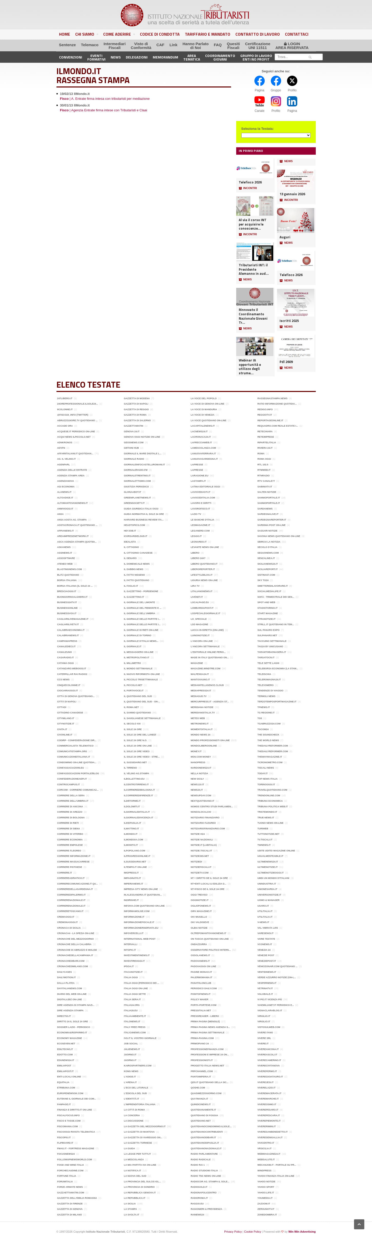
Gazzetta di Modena (137, 398)
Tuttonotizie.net (268, 834)
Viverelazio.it (266, 1087)
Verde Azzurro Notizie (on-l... (276, 977)
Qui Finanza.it (199, 1098)
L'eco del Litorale (136, 1087)
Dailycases (64, 972)
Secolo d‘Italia (267, 547)
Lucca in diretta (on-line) (207, 630)
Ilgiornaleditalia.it (137, 812)
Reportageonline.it (270, 420)
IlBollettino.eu (134, 779)
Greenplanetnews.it (137, 497)
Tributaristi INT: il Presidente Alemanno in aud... (254, 269)
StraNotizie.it (266, 619)
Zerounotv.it (265, 1209)
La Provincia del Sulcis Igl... (142, 1181)
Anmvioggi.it (65, 508)
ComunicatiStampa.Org (72, 751)
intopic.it (130, 950)
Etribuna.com (66, 1087)
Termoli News (266, 696)
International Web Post (140, 939)
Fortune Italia (66, 1176)
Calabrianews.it (68, 635)
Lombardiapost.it (202, 608)
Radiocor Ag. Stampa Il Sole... (210, 1181)
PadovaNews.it (200, 961)
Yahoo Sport (265, 1187)
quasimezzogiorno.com (206, 1093)
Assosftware (66, 558)
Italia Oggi (131, 977)
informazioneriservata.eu (141, 928)
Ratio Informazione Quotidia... (277, 403)
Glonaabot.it (132, 492)
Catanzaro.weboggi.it (71, 668)
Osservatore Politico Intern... (211, 950)
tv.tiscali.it (265, 839)
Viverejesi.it (265, 1082)
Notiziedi (196, 861)
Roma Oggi (264, 459)
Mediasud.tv (199, 696)
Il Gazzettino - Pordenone (141, 591)
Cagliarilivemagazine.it (73, 619)
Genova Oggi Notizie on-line (142, 437)
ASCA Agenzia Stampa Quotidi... (77, 542)
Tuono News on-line (270, 823)
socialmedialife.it (269, 591)
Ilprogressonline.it (137, 856)
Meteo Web (198, 718)
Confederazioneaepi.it (72, 779)
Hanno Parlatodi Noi (196, 46)
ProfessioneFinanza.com (207, 1049)
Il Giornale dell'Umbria (139, 613)
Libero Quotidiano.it (204, 564)
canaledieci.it (66, 646)
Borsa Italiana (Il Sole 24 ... (75, 586)
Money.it (196, 751)
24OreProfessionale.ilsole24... (77, 403)
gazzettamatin (133, 426)
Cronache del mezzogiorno (75, 939)
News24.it (197, 790)
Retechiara (265, 431)
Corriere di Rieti (68, 823)
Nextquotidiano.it (202, 801)
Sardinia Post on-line (271, 525)
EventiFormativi (96, 57)
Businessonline (67, 608)
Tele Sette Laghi (268, 663)
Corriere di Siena (68, 828)
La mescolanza (134, 1159)
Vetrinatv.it (265, 988)
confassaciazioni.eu (70, 768)
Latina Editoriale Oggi (205, 486)
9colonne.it (65, 409)
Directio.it (64, 1016)
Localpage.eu (200, 602)
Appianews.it (65, 530)
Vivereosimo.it (266, 1104)
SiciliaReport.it (267, 569)
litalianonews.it (202, 591)
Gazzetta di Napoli (136, 403)
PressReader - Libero (205, 1016)
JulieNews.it (132, 1049)
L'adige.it (130, 1076)
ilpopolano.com (134, 850)
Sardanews (265, 508)
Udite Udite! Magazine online (276, 850)
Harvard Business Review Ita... (144, 519)
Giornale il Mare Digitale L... (142, 453)
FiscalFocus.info (68, 1115)
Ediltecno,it (65, 1049)
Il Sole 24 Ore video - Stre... (142, 756)
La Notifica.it (132, 1170)
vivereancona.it (268, 1049)
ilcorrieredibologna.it (139, 790)
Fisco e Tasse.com (69, 1121)
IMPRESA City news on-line (141, 889)
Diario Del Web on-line (72, 994)
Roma (261, 453)
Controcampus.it (68, 784)
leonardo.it (199, 542)
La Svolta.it (131, 1214)
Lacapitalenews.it (203, 426)
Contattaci (296, 34)
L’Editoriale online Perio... (208, 652)
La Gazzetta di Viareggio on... (143, 1137)
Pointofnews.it (201, 994)
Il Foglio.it (131, 586)
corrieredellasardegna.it (75, 889)
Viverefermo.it (267, 1071)
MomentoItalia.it (202, 729)
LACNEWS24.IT (199, 431)
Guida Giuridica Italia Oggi (141, 508)
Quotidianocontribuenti (207, 1132)
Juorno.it (130, 1054)
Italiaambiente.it (135, 1016)
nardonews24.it (201, 768)
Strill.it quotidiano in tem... (275, 624)
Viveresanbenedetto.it (272, 1132)
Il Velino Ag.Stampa (136, 773)
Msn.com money (201, 756)
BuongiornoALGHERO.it (72, 597)
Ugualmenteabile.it (270, 856)
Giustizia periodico (136, 486)
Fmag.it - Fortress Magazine (75, 1148)
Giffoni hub (131, 448)
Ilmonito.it (131, 845)
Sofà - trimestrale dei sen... (275, 597)
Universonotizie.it (269, 895)
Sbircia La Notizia (268, 542)
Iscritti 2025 (289, 321)
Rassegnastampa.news (272, 398)
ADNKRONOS (64, 442)
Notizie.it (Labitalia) (204, 845)
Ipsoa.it (129, 966)
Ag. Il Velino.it (66, 459)
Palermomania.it (201, 977)
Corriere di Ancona (70, 806)
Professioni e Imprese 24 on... (210, 1054)
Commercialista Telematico (75, 745)
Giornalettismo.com (137, 481)
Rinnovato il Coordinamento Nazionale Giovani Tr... (253, 316)
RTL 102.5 (262, 464)
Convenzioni (70, 57)
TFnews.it (263, 707)
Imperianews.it (133, 883)
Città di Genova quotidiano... (76, 696)
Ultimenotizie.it (267, 867)
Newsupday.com (201, 795)
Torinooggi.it (266, 784)
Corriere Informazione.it (74, 856)
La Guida (129, 1148)
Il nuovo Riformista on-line (142, 674)
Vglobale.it (265, 994)
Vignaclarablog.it (269, 1010)
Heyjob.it (130, 530)
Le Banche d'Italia (202, 519)
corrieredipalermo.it (71, 895)
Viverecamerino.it (269, 1060)
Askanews (64, 547)
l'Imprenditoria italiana (140, 1104)
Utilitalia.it (265, 911)
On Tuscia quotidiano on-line (210, 939)
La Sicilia (130, 1203)
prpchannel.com (202, 1071)
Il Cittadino (131, 547)
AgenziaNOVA (65, 481)
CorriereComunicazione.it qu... (77, 883)
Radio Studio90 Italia (204, 1170)
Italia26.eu (131, 1010)
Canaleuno (64, 652)
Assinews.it (64, 553)
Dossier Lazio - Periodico (73, 1027)
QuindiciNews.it (201, 1104)
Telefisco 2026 (250, 182)
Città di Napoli (67, 701)
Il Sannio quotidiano (137, 712)
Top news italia (267, 779)
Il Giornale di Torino (137, 635)
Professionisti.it (202, 1060)
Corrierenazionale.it (71, 900)
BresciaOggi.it (67, 591)
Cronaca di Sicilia (69, 928)
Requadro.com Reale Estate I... (277, 426)
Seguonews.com (268, 553)
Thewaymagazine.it (269, 756)
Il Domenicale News (137, 564)
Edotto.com (65, 1054)
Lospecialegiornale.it (206, 613)
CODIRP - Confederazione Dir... (77, 740)
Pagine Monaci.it (201, 972)
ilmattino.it (131, 828)
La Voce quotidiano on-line (208, 420)
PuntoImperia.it (201, 1076)
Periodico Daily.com (204, 988)
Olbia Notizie (199, 928)
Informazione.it (134, 917)
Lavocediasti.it (201, 492)
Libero (195, 553)
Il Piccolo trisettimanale (141, 679)
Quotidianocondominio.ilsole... (211, 1126)
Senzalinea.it (266, 558)
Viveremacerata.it (269, 1093)
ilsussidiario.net (135, 861)
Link (173, 45)
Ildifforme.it (132, 801)
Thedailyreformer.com (272, 745)
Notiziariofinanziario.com (208, 828)
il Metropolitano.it (136, 657)
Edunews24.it (65, 1060)
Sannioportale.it (268, 497)
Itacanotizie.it (133, 972)
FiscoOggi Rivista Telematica (76, 1132)
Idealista (130, 542)
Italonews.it (132, 1021)
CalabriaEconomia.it (71, 630)
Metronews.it (200, 723)
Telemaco (89, 45)
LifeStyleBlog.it (202, 575)
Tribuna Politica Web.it (272, 806)
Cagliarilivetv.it (68, 624)
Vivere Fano (265, 1032)
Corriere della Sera (71, 795)
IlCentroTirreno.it (136, 784)
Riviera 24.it (265, 448)
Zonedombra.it (267, 1214)
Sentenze (67, 45)
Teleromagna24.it (269, 679)
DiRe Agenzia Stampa (70, 1010)
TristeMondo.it (267, 812)
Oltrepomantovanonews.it (208, 933)
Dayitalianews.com (69, 988)
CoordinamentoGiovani (220, 57)
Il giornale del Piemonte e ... (142, 608)
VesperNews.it (266, 983)
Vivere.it (263, 1043)
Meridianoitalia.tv (203, 712)
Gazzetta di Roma (135, 415)
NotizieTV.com (200, 872)
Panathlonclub (201, 983)
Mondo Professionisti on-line (210, 740)
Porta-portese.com (203, 1005)
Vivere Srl (264, 1038)
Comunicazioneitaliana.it (73, 756)
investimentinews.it (137, 955)
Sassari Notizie (267, 530)
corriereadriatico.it (71, 878)
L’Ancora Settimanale (205, 646)
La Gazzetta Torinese (138, 1143)
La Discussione (134, 1121)
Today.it (262, 773)
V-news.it (263, 922)
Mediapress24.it (201, 690)
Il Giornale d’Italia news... (141, 641)
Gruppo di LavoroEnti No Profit (256, 57)
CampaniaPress (67, 641)
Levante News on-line (205, 547)
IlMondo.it (131, 834)
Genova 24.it (132, 431)
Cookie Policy (252, 1231)
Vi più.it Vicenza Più (269, 999)
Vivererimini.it (266, 1126)
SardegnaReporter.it (271, 519)
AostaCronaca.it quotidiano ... (77, 525)
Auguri (285, 237)
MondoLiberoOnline (204, 745)
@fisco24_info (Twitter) (72, 415)
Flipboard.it (65, 1143)
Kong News (131, 1071)
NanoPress (198, 762)
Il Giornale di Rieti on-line (141, 630)
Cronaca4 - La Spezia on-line (75, 933)
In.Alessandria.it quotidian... (143, 895)
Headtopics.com (134, 525)
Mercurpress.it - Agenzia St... (210, 701)
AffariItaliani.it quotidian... (75, 453)
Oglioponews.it (201, 906)
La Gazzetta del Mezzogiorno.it (145, 1126)
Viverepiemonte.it (269, 1121)
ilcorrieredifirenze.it (138, 795)
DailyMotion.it (66, 977)
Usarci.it (263, 906)
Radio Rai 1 (198, 1165)
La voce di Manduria (204, 409)
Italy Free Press (135, 1027)
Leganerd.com (200, 530)
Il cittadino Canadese (138, 553)
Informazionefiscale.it (139, 922)
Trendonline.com (268, 795)
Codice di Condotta (160, 34)
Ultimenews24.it (267, 861)
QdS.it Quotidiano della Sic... (209, 1082)
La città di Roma (134, 1109)
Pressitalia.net (201, 1010)
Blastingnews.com (69, 569)
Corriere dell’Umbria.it (73, 801)
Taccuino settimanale (272, 641)
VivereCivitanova (268, 1065)
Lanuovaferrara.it (203, 453)
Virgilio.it (263, 1016)
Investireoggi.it (134, 961)
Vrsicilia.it (264, 1148)
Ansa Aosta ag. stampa (72, 519)
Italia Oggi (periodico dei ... (141, 983)
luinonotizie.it (200, 635)
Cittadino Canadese (70, 712)
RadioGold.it (199, 1187)
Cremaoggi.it (65, 917)
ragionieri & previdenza (206, 1209)
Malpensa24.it (200, 674)
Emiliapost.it (65, 1071)
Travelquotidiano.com (272, 790)
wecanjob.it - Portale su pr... (276, 1165)
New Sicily (197, 779)
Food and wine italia (70, 1165)
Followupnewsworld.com (74, 1159)
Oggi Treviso (199, 895)
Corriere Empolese (70, 845)
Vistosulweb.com (268, 1027)
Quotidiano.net (201, 1121)
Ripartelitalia (266, 442)
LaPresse (197, 464)
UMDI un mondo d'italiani (273, 878)
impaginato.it (132, 878)
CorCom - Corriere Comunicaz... (78, 790)
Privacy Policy (233, 1231)
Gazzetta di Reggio (136, 409)
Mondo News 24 (201, 734)
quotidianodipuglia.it (205, 1143)
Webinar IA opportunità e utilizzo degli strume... (250, 366)
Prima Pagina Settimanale (208, 1032)
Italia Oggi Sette (135, 994)
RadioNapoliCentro (204, 1192)
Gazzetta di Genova (70, 1209)
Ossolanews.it (200, 955)
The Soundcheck (268, 734)
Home (64, 34)
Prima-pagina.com (202, 1038)
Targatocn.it (266, 657)
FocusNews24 (66, 1154)
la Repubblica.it (135, 1198)
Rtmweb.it (264, 470)
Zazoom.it (263, 1203)
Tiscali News (265, 768)
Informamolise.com (137, 911)
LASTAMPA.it (198, 481)
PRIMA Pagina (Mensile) (205, 1021)
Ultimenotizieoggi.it (270, 872)
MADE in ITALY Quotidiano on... (210, 657)
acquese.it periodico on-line (76, 431)
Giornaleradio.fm (136, 470)
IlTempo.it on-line (135, 867)
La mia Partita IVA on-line (140, 1165)
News (116, 57)
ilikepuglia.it (132, 823)
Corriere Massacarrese (73, 861)
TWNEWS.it (264, 845)
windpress (264, 1170)
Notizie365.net (200, 856)
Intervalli (130, 944)
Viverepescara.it (268, 1115)
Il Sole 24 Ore (133, 729)
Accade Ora (65, 426)
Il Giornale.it (132, 646)
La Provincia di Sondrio (139, 1187)
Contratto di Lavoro (257, 34)
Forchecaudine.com (70, 1170)
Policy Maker (199, 999)
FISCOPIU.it (64, 1137)
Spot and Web (266, 602)
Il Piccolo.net (133, 685)
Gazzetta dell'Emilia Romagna (77, 1198)
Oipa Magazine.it (201, 911)
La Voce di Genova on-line (207, 403)
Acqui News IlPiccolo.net (74, 437)
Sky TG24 (263, 580)
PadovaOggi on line (203, 966)
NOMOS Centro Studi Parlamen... (212, 806)
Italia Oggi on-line (136, 988)
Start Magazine (267, 613)
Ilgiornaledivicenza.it (139, 817)
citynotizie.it (65, 723)
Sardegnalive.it (268, 514)
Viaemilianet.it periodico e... (275, 1005)
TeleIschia (264, 674)
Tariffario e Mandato (207, 34)
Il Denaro (130, 558)
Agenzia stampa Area (71, 475)
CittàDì (61, 707)
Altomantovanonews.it (72, 503)
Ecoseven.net (66, 1043)
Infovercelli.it (134, 933)
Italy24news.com (135, 1032)
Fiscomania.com (67, 1126)
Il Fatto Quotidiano (136, 580)
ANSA (60, 514)
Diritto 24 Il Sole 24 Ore (72, 1021)
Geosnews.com (134, 442)
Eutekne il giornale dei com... (76, 1098)
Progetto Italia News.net (207, 1065)
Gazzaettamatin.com (70, 1192)
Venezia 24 (264, 950)
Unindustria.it (266, 883)
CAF (160, 45)
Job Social (131, 1043)
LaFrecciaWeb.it (201, 442)
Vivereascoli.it (267, 1054)
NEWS (245, 279)
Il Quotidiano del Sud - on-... (142, 701)
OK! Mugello (199, 917)
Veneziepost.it (266, 961)
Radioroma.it (199, 1198)
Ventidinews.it (266, 972)
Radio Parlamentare (204, 1154)
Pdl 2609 (286, 362)
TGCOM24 (263, 729)
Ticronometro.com (270, 762)
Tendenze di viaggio (270, 690)
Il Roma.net (131, 707)
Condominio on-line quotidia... (77, 762)
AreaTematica (191, 57)
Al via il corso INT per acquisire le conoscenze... (252, 224)
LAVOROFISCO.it (200, 508)
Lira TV (195, 586)
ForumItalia (65, 1181)
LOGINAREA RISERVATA (292, 46)
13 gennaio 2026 (292, 194)
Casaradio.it (65, 657)
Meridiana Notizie (202, 707)
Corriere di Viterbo (70, 834)
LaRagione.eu (199, 475)
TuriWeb (262, 828)
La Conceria (132, 1115)
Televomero (265, 685)
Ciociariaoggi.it (67, 690)
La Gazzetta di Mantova (139, 1132)
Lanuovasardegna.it (204, 459)
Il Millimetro (132, 663)
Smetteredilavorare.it (272, 586)
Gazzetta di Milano (69, 1214)
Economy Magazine (69, 1038)
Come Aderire (119, 35)
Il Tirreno (130, 768)
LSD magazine (199, 624)
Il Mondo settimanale (138, 668)
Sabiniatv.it (264, 486)
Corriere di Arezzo (69, 812)
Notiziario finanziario (205, 817)
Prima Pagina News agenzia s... (210, 1027)
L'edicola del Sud (135, 1093)
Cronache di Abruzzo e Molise (77, 950)
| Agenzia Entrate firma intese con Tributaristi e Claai (103, 110)
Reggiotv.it (264, 415)
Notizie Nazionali (202, 839)
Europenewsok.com (70, 1093)
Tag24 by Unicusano (270, 646)
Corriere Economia (70, 839)
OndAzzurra (199, 944)
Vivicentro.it (265, 1143)
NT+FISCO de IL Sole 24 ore (208, 889)
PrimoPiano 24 (200, 1043)
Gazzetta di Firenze (70, 1203)
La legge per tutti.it (137, 1154)
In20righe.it (131, 900)
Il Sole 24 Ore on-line (138, 745)
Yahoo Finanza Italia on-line (275, 1176)
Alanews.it (64, 492)
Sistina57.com (266, 575)
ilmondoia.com (133, 839)
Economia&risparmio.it (72, 1032)
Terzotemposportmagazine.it (277, 701)
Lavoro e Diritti (201, 503)
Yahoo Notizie (266, 1181)
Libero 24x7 (198, 558)
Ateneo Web (65, 564)
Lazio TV (196, 514)
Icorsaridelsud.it (136, 536)
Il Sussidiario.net (135, 762)
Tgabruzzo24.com (269, 723)
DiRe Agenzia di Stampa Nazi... (75, 1005)
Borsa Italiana (67, 580)
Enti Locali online (69, 1076)
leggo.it (196, 536)
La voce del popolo (204, 398)
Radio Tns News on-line (206, 1176)
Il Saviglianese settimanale (142, 718)
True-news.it (265, 817)
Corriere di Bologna (71, 817)
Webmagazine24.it (269, 1154)
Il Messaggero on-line (139, 652)
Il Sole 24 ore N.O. (135, 740)
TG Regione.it (266, 712)
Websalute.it (266, 1159)
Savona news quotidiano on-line (278, 536)
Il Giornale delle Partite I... (142, 619)
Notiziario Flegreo (203, 823)
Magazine (197, 663)
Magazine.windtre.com (206, 668)
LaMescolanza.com (203, 448)
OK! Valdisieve (200, 922)
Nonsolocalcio (201, 812)
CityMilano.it (65, 718)
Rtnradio (263, 475)
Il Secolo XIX (132, 723)
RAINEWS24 (197, 1214)
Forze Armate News (70, 1187)
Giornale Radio (134, 459)
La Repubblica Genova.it (140, 1192)
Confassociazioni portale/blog (78, 773)
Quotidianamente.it (203, 1109)
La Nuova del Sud (135, 1176)
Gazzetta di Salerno (137, 420)
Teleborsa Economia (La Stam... (277, 668)
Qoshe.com (198, 1087)
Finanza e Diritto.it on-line (74, 1109)
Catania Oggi (65, 663)
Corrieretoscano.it (70, 911)
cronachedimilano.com (72, 966)
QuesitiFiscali (233, 46)
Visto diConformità (141, 46)
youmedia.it (265, 1198)
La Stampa (130, 1209)
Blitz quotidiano (68, 575)
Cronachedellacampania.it (75, 955)
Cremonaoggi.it (67, 922)
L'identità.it (131, 1098)
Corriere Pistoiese (69, 867)
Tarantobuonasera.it (271, 652)
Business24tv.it (67, 602)
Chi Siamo (86, 35)
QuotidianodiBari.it (203, 1137)
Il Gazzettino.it (134, 597)
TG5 (259, 718)
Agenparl (63, 464)
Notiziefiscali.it (201, 867)
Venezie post (265, 955)
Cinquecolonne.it (69, 685)
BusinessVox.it (67, 613)
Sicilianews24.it (267, 564)
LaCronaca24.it (201, 437)
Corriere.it (64, 872)
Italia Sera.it (132, 999)
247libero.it (65, 398)
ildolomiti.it (132, 806)
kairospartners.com (137, 1065)
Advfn (61, 448)
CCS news (63, 679)
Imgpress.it (131, 872)
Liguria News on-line (204, 580)
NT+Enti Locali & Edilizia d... (208, 883)
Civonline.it (65, 734)
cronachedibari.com (71, 961)
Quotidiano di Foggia (204, 1115)
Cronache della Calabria (74, 944)
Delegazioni (137, 57)
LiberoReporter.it (203, 569)
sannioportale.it (268, 503)
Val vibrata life (267, 928)
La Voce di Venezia (203, 415)
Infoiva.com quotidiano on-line (144, 906)
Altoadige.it (65, 497)
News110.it (197, 784)
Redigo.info (265, 409)
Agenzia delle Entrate (72, 470)
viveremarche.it (268, 1098)
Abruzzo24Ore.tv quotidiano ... (77, 420)
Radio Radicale (201, 1159)
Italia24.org (132, 1005)
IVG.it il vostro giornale (140, 1038)
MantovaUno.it (200, 679)
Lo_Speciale (199, 619)
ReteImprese (265, 437)
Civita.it (62, 729)
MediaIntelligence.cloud (207, 685)
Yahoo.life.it (265, 1192)
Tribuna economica (270, 801)
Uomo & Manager (268, 900)
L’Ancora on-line (202, 641)
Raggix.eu (197, 1203)
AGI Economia (66, 486)
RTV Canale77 (266, 481)
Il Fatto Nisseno (134, 575)
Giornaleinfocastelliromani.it (144, 464)
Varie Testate (266, 939)
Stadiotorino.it (267, 608)
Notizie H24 (198, 834)
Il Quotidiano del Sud (138, 696)
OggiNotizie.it (200, 900)
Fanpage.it (64, 1104)
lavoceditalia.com (203, 497)
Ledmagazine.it (201, 525)
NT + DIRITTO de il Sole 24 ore (209, 878)
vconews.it (264, 944)
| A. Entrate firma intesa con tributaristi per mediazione (105, 99)
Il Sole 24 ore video (137, 751)
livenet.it (197, 597)
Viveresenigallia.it (270, 1137)
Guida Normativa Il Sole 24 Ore (144, 514)
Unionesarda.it (267, 889)
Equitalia (63, 1082)
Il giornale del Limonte (139, 602)
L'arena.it (130, 1082)
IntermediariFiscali (114, 46)
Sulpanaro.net (267, 635)
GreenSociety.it (134, 503)
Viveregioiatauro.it (270, 1076)
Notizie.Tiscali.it (201, 850)
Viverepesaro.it (268, 1109)
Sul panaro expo (268, 630)
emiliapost (64, 1065)
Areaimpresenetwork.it (73, 536)
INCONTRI (248, 188)
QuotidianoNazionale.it (206, 1148)
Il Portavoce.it (134, 690)
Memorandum (165, 57)
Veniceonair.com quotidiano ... (277, 966)
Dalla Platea (66, 983)
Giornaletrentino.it (137, 475)
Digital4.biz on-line (69, 999)
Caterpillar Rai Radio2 (72, 674)
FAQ (218, 45)
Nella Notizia (199, 773)
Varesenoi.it (265, 933)
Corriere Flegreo (69, 850)
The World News (268, 740)
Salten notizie (266, 492)
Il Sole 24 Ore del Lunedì (140, 734)
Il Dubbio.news (133, 569)
